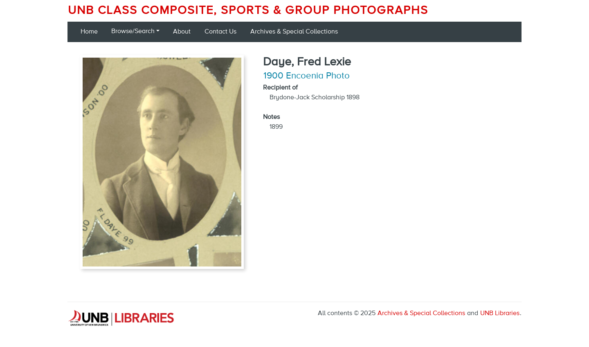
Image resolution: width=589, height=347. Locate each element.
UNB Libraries (499, 313)
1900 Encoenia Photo (306, 76)
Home (89, 32)
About (182, 32)
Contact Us (220, 32)
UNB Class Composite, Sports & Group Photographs (248, 10)
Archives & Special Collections (294, 32)
